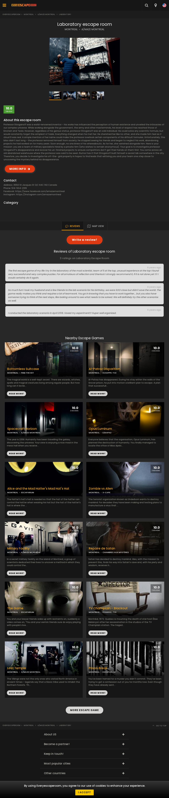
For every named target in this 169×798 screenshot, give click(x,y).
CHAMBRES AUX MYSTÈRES (116, 552)
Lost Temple (16, 668)
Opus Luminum (100, 429)
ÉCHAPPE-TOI (109, 372)
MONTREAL (71, 29)
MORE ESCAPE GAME (84, 710)
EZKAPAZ (107, 432)
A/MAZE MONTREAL (92, 29)
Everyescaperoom (11, 14)
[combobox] (155, 5)
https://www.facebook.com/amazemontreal (40, 191)
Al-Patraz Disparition (104, 369)
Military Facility (18, 548)
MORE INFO (17, 169)
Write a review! (84, 240)
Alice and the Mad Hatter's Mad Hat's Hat (38, 489)
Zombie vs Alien (101, 489)
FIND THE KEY (27, 372)
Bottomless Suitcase (23, 369)
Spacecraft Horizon (22, 429)
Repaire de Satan (102, 548)
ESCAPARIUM (27, 492)
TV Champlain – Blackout (108, 608)
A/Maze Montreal (46, 14)
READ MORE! (98, 393)
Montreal (29, 14)
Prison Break (98, 668)
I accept (84, 792)
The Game (15, 608)
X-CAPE (106, 492)
